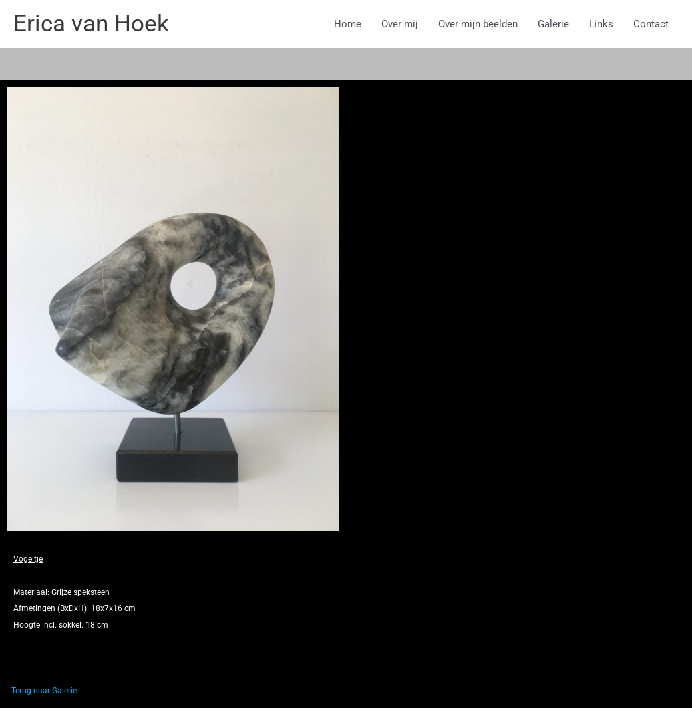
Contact (651, 24)
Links (601, 24)
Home (347, 24)
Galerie (553, 24)
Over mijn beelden (478, 24)
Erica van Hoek (91, 23)
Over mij (399, 24)
